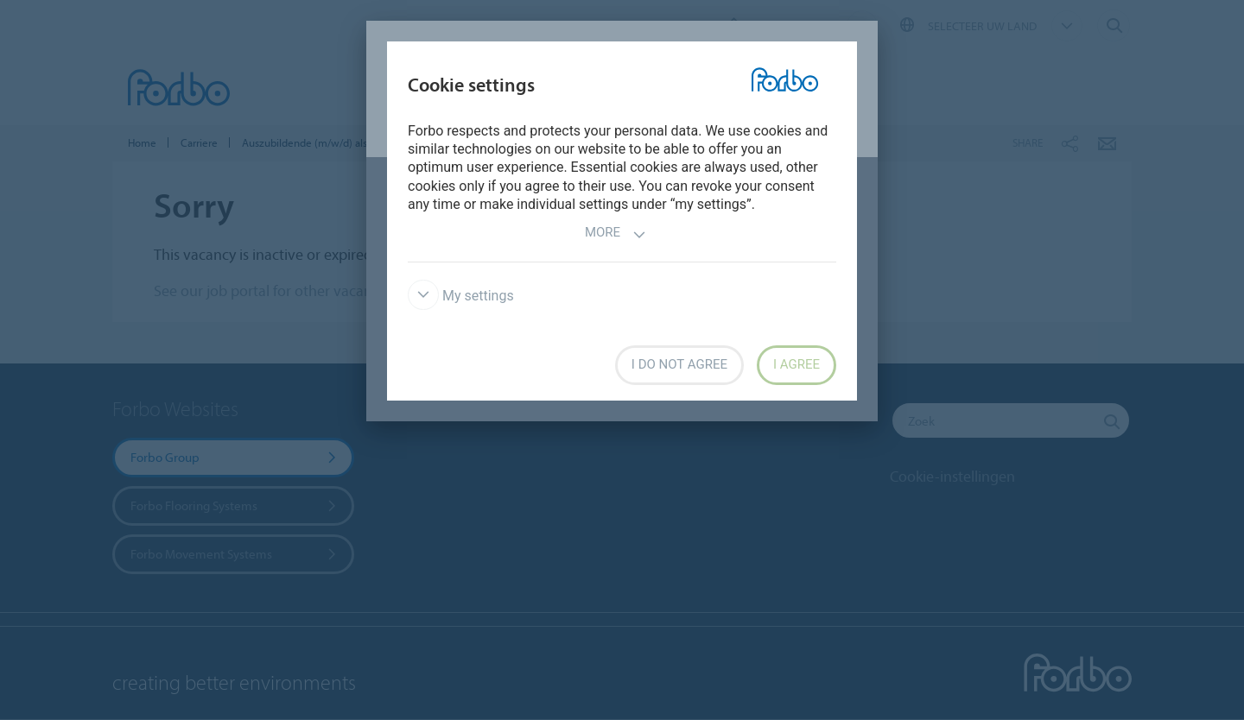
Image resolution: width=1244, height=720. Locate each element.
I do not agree (679, 364)
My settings (461, 295)
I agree (796, 364)
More (615, 234)
